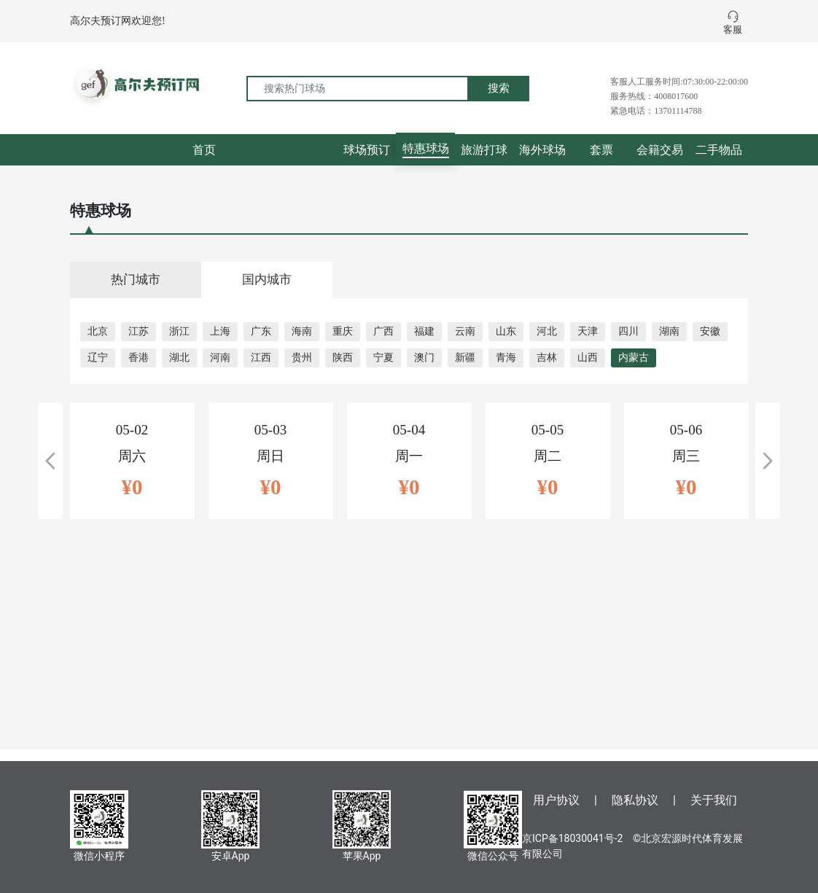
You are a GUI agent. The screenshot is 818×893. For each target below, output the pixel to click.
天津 (587, 331)
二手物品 (719, 150)
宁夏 (383, 357)
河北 (547, 331)
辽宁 (97, 357)
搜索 (499, 88)
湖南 (669, 331)
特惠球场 (425, 148)
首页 (204, 150)
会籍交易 (659, 150)
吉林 (547, 357)
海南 (302, 331)
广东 (261, 331)
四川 (628, 331)
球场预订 (366, 150)
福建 (424, 331)
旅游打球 (484, 150)
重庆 (342, 331)
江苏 (138, 331)
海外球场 (542, 150)
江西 (261, 357)
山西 (587, 357)
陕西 (342, 357)
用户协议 (556, 800)
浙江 (179, 331)
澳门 (424, 357)
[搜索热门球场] (357, 88)
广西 (383, 331)
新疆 (465, 357)
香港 (138, 357)
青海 (506, 357)
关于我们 (713, 800)
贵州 (302, 357)
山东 (506, 331)
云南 (465, 331)
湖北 (179, 357)
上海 (220, 331)
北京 (97, 331)
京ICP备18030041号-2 (572, 838)
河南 (220, 357)
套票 (601, 150)
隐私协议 (635, 800)
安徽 (710, 331)
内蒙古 (633, 357)
